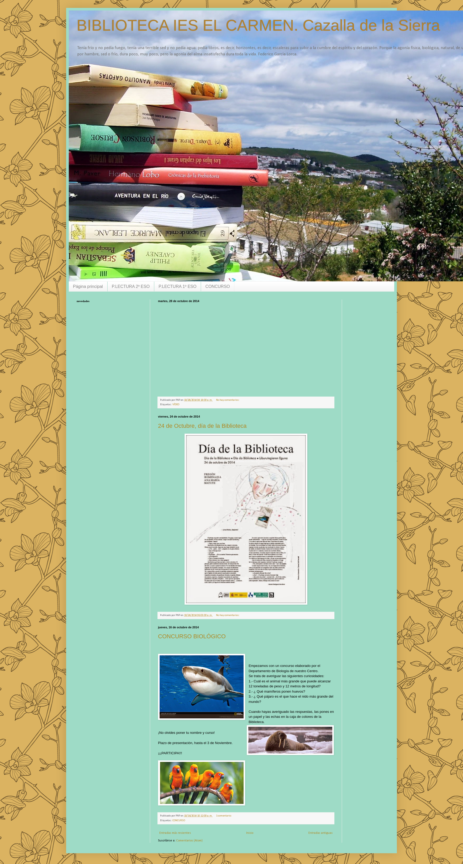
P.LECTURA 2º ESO (131, 286)
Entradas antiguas (320, 833)
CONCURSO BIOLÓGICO (192, 636)
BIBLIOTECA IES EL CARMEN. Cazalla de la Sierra (258, 25)
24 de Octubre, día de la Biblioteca (202, 426)
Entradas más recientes (175, 833)
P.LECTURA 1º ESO (177, 286)
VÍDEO (175, 404)
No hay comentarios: (228, 400)
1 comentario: (224, 815)
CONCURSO (217, 286)
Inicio (249, 833)
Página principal (88, 286)
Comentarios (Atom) (189, 840)
